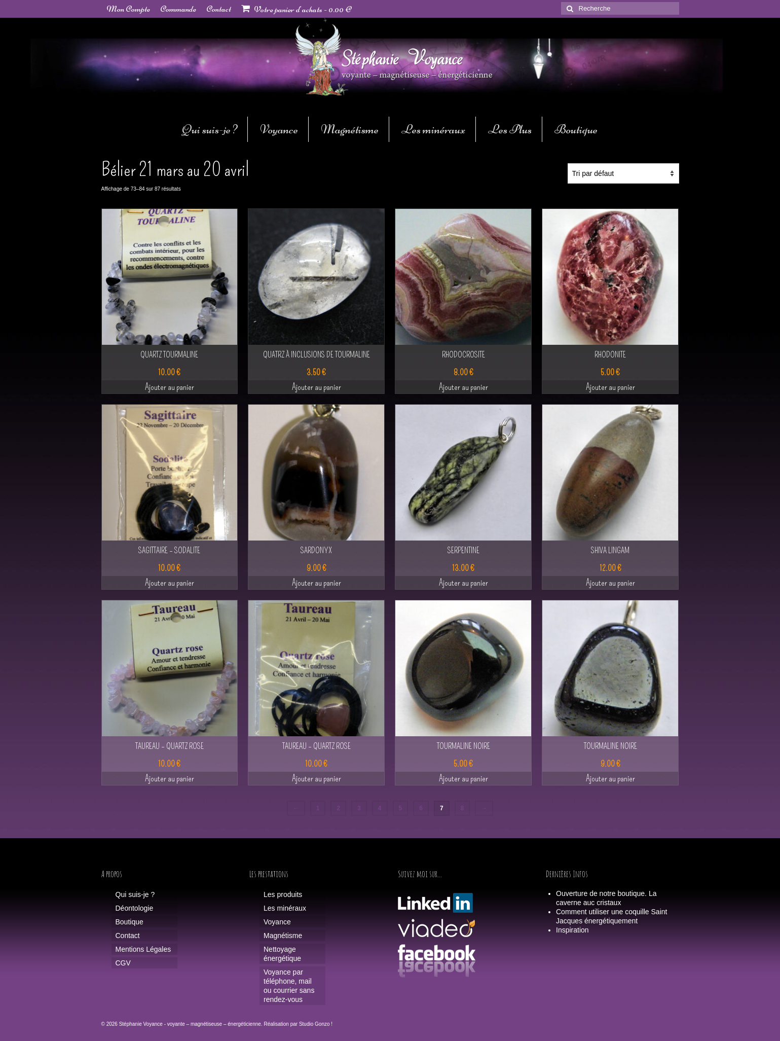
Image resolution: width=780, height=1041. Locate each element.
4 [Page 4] (380, 808)
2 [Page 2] (338, 808)
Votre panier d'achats (296, 9)
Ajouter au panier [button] (169, 386)
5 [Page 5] (400, 808)
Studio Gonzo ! (315, 1024)
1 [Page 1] (318, 808)
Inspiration (572, 930)
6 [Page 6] (421, 808)
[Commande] (623, 173)
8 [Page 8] (462, 808)
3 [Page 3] (359, 808)
